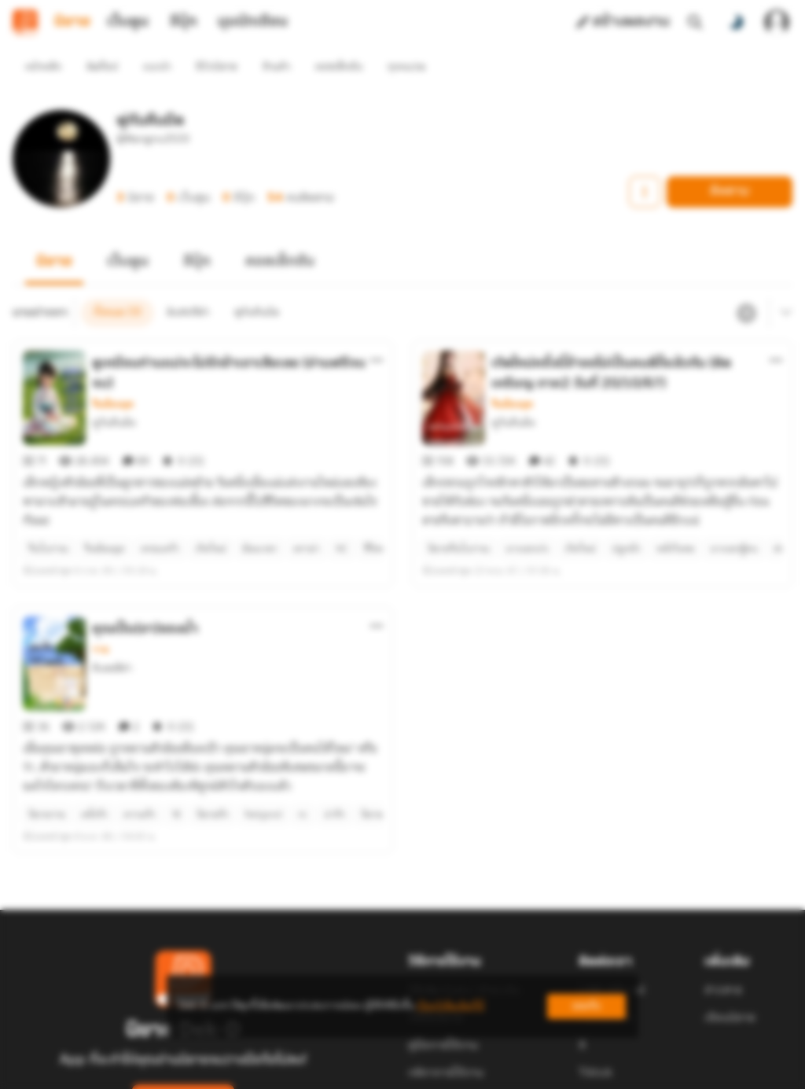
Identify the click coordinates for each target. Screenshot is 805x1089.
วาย (100, 593)
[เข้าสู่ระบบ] (776, 22)
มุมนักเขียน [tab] (253, 22)
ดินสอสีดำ (112, 611)
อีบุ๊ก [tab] (183, 22)
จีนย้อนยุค (113, 376)
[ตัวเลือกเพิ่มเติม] (376, 331)
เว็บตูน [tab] (128, 22)
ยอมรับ (586, 1006)
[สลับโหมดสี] (736, 22)
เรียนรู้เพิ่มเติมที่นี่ (450, 1006)
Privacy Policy (515, 1080)
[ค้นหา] (695, 22)
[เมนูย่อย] (783, 284)
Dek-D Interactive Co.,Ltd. (348, 1080)
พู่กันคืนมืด (114, 394)
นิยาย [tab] (72, 22)
